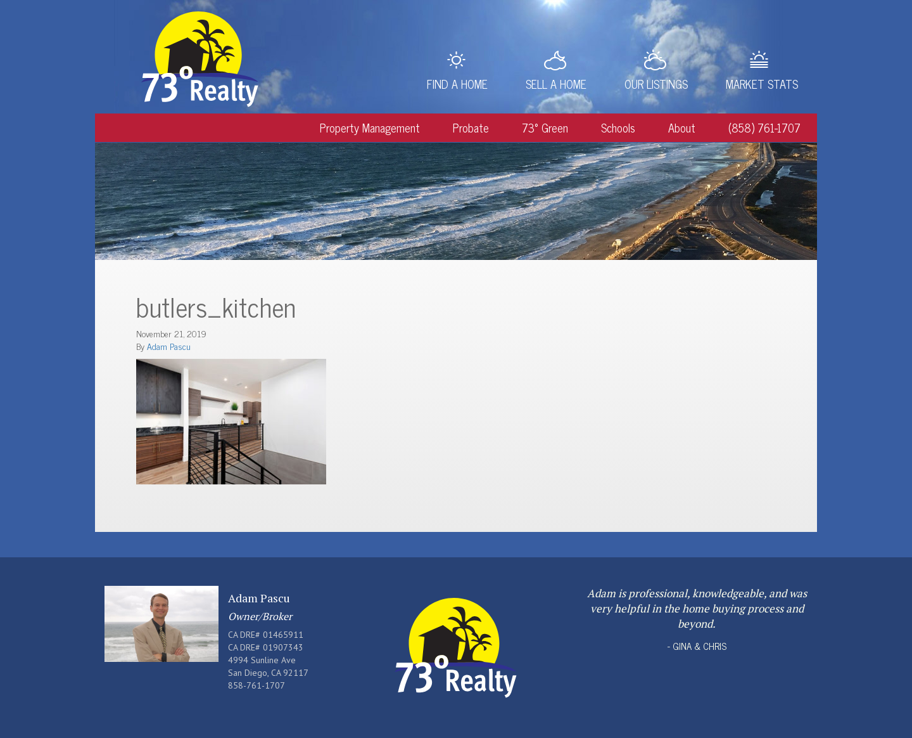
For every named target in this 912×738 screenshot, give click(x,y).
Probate (471, 127)
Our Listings (656, 83)
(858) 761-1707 (764, 127)
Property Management (370, 127)
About (681, 127)
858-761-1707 (256, 685)
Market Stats (762, 83)
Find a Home (457, 83)
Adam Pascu (169, 346)
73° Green (545, 127)
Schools (618, 127)
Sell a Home (556, 83)
